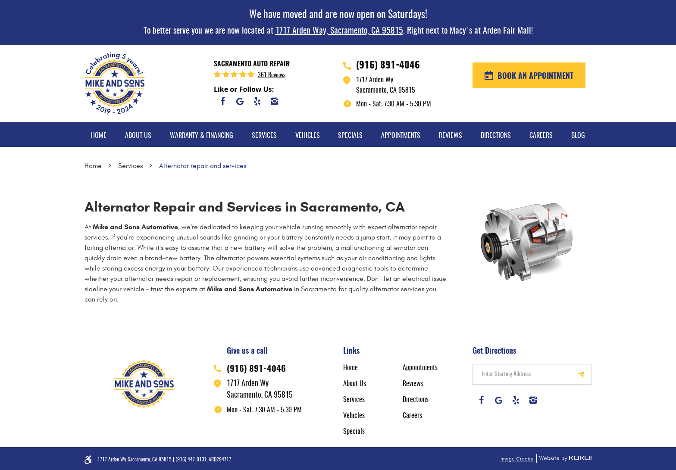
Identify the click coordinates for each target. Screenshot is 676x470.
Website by (564, 458)
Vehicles (307, 135)
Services (264, 135)
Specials (350, 135)
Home (98, 135)
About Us (138, 135)
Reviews (450, 135)
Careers (541, 135)
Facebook (222, 101)
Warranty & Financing (201, 135)
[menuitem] (98, 134)
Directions (496, 135)
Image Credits (517, 459)
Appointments (400, 135)
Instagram (274, 101)
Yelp (257, 101)
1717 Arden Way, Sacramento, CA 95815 (339, 31)
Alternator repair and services (202, 166)
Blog (578, 135)
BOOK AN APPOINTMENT (534, 77)
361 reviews (271, 75)
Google (239, 101)
